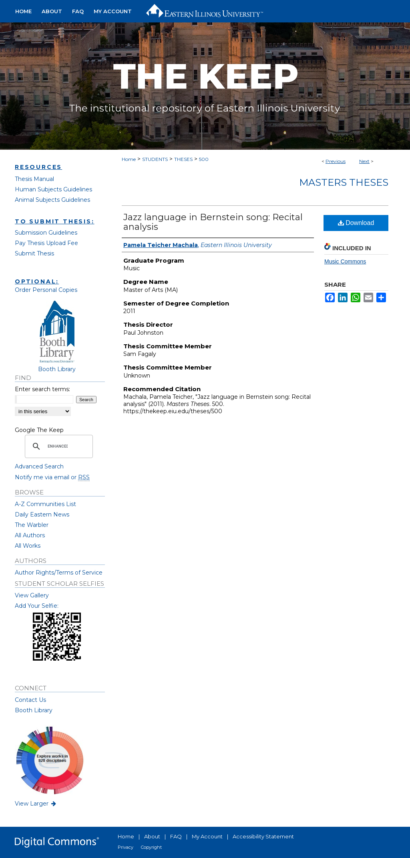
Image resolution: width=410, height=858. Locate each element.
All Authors (30, 535)
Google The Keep (39, 430)
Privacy (125, 847)
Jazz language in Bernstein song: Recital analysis (213, 222)
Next (364, 161)
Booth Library (33, 710)
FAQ (176, 836)
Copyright (151, 847)
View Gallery (32, 595)
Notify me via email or (52, 477)
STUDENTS (155, 159)
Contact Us (30, 699)
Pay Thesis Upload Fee (46, 243)
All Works (27, 545)
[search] (58, 446)
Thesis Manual (34, 179)
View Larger (36, 803)
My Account (207, 836)
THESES (183, 159)
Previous (336, 161)
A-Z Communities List (45, 504)
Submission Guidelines (46, 232)
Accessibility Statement (263, 836)
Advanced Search (39, 466)
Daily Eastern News (42, 514)
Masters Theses (343, 182)
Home (129, 159)
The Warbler (31, 524)
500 (204, 159)
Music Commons (345, 261)
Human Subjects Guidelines (53, 189)
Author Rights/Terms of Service (58, 572)
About (152, 836)
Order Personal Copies (46, 289)
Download (356, 222)
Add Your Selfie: (36, 605)
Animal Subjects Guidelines (52, 199)
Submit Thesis (34, 253)
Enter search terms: (42, 389)
